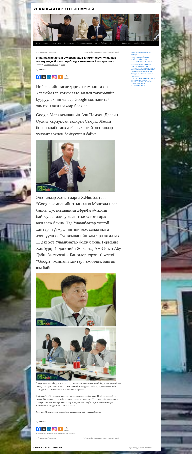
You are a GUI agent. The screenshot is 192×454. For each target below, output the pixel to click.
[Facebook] (38, 75)
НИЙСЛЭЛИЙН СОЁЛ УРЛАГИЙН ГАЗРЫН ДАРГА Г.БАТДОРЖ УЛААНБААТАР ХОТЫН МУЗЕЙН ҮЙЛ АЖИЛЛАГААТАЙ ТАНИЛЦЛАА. (143, 64)
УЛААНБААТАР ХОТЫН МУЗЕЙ (63, 9)
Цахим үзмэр (56, 43)
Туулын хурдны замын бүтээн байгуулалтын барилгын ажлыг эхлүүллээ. (142, 73)
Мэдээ (45, 43)
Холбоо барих (139, 43)
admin (63, 65)
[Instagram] (54, 75)
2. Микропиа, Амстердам (46, 52)
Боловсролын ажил (84, 43)
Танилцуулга (69, 43)
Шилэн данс (126, 43)
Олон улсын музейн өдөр (140, 57)
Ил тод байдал (101, 43)
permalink (72, 433)
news (55, 433)
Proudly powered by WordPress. (142, 448)
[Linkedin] (49, 75)
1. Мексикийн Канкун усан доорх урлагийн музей (102, 52)
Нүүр (38, 43)
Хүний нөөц (114, 43)
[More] (60, 75)
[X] (43, 75)
